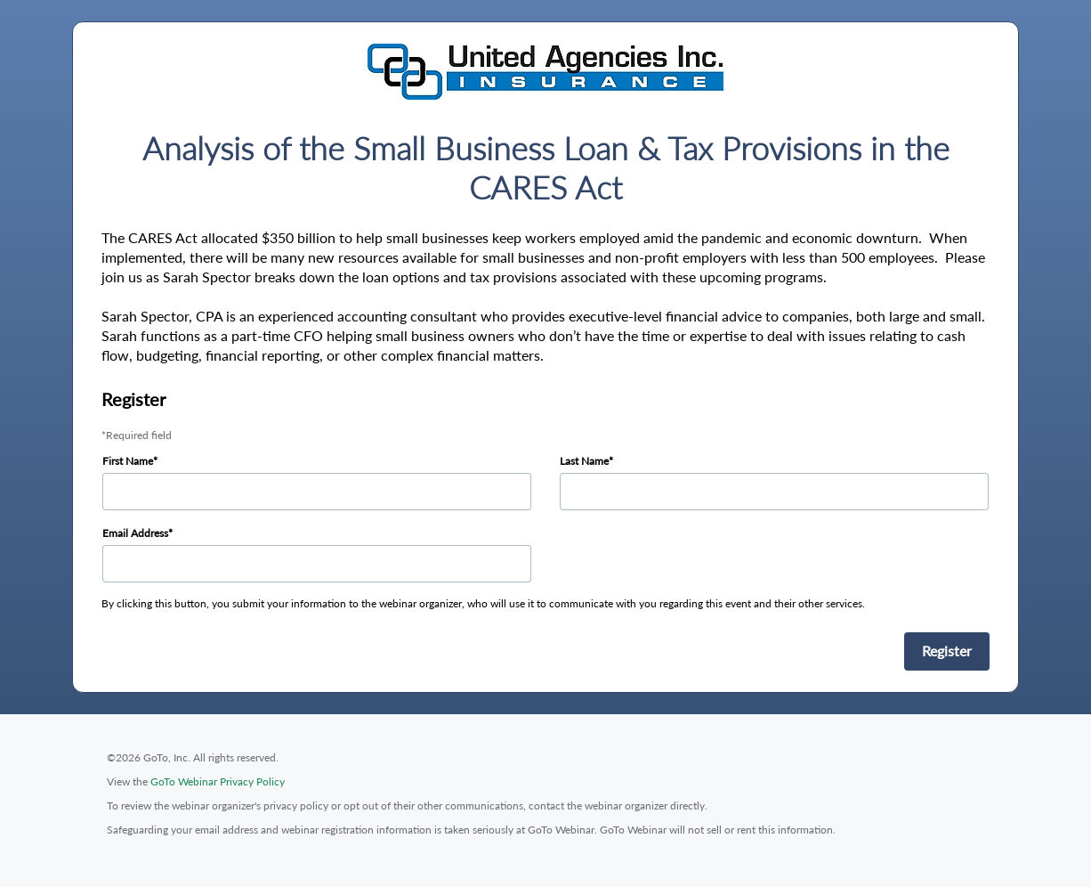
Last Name (584, 461)
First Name (127, 461)
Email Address (135, 533)
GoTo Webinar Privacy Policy (217, 781)
